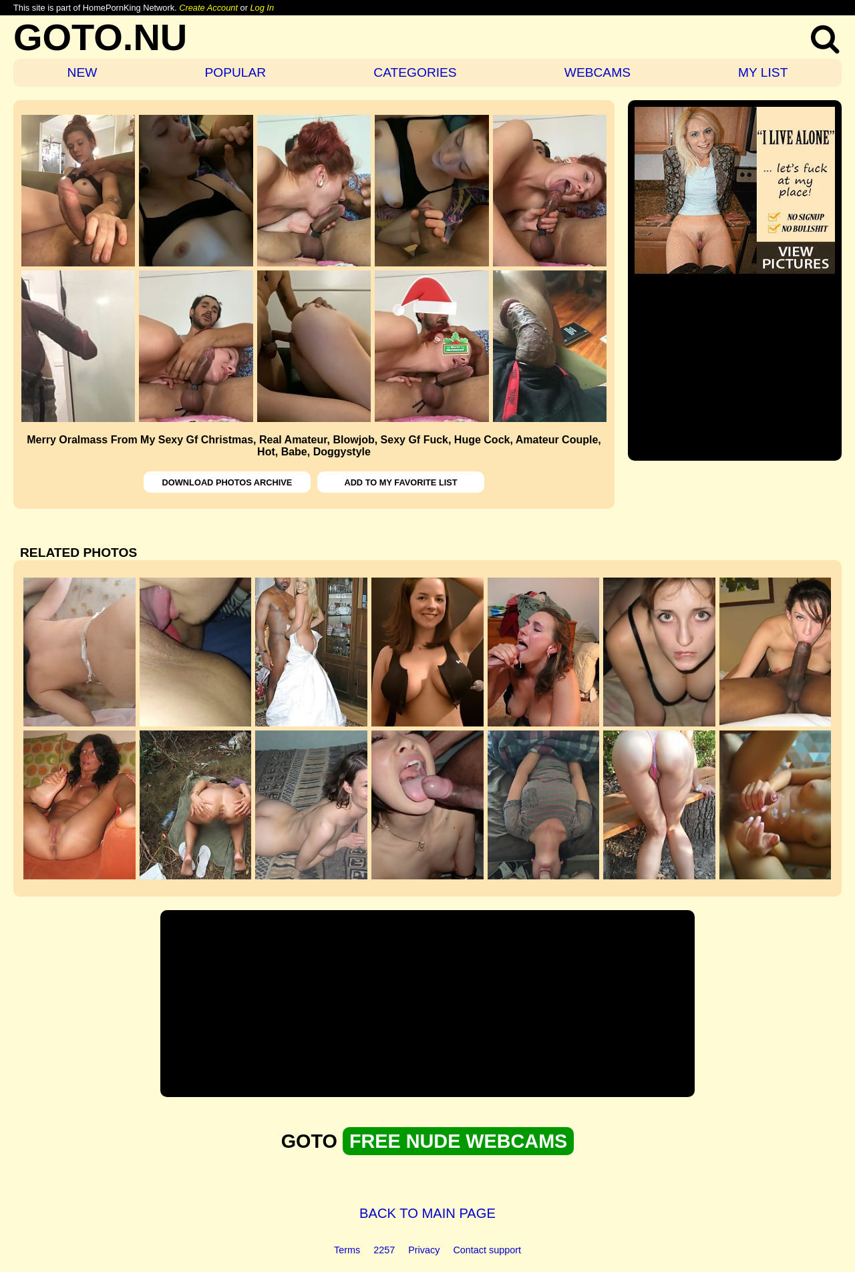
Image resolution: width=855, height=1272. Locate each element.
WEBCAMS (597, 72)
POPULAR (235, 72)
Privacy (424, 1250)
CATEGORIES (414, 72)
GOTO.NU (100, 37)
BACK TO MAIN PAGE (427, 1213)
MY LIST (763, 72)
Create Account (208, 8)
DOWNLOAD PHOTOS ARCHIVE (227, 482)
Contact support (487, 1250)
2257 (384, 1250)
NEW (82, 72)
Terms (347, 1250)
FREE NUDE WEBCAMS (458, 1141)
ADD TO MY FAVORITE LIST (400, 482)
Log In (262, 8)
